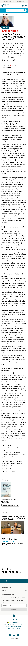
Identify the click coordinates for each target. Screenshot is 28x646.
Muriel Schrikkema (16, 49)
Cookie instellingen (16, 626)
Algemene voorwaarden (8, 624)
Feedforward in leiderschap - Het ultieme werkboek (12, 544)
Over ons (19, 628)
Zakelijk (14, 590)
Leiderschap (5, 14)
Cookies (8, 626)
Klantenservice (14, 587)
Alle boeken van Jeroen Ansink (9, 471)
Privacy (22, 624)
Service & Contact (11, 628)
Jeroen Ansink (6, 65)
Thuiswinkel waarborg (13, 622)
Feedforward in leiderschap (6, 501)
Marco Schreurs (6, 51)
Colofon (17, 624)
